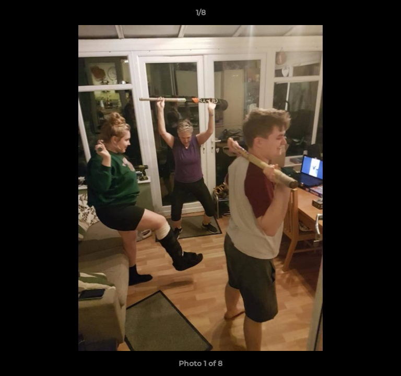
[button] (388, 15)
